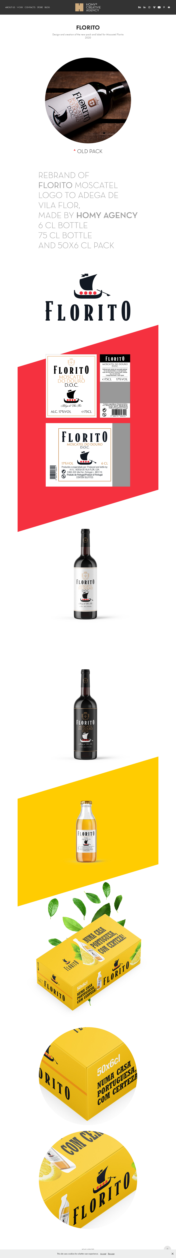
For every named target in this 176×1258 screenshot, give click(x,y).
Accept (103, 1253)
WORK (20, 7)
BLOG (47, 7)
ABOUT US (10, 7)
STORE (40, 7)
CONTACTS (30, 7)
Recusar (111, 1253)
